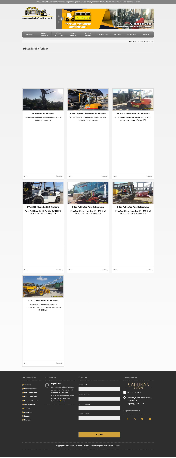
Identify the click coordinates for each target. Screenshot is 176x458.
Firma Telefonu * (84, 405)
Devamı (62, 402)
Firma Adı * (82, 386)
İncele (59, 176)
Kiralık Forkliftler (59, 34)
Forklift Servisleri (73, 34)
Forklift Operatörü (88, 34)
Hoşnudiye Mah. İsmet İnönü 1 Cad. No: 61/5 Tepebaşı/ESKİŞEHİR (137, 401)
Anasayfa (29, 34)
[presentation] (102, 427)
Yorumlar (117, 34)
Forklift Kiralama (44, 34)
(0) (25, 176)
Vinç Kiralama (102, 34)
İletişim (146, 34)
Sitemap (26, 421)
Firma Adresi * (83, 415)
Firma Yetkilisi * (84, 395)
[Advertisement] (88, 70)
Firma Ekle (131, 34)
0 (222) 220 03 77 (132, 393)
